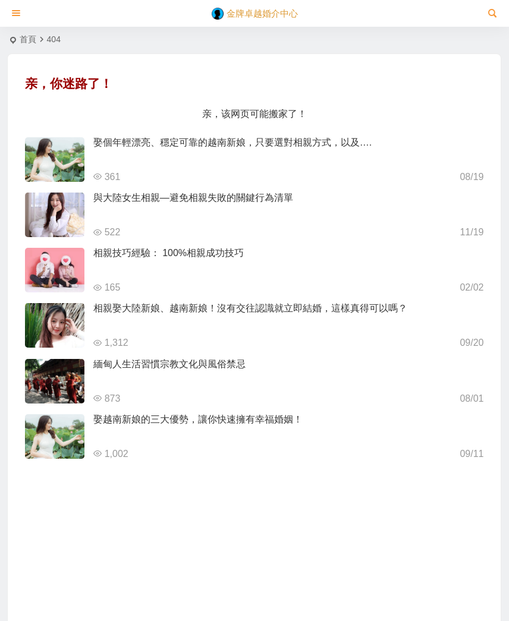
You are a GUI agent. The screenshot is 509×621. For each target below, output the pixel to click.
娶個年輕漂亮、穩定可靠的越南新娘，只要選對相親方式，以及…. (232, 142)
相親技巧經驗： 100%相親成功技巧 (168, 253)
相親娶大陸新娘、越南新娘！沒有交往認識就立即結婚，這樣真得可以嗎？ (250, 308)
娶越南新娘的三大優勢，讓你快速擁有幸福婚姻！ (198, 419)
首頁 (28, 39)
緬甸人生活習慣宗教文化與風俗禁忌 (169, 364)
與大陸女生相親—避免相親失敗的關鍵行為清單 (193, 198)
